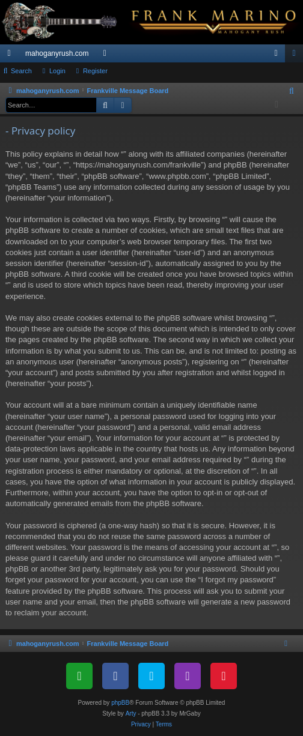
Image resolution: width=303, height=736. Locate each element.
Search (21, 70)
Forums (107, 55)
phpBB (120, 702)
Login (57, 70)
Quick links (11, 55)
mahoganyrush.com (56, 53)
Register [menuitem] (296, 55)
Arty (131, 713)
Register (95, 70)
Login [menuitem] (278, 55)
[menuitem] (292, 91)
